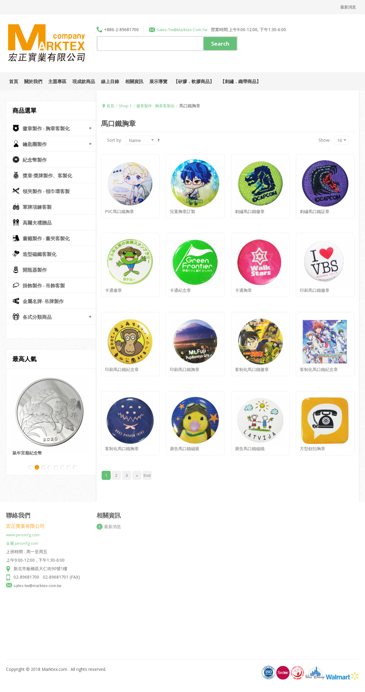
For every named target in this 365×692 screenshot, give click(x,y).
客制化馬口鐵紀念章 (319, 364)
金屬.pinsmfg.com (23, 538)
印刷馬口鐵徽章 (314, 285)
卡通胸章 (243, 285)
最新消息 (347, 7)
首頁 (110, 105)
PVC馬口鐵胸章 (119, 211)
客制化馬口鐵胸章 (122, 444)
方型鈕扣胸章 (312, 444)
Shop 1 (126, 105)
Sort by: (114, 140)
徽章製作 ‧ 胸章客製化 (158, 105)
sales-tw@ (167, 29)
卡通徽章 (113, 285)
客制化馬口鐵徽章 (252, 364)
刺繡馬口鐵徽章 (250, 211)
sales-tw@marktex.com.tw (39, 581)
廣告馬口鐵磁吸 (184, 444)
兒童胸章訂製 (182, 211)
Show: (324, 140)
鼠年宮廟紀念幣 (27, 452)
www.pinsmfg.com (24, 530)
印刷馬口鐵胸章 (184, 364)
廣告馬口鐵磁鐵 (250, 444)
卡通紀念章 (180, 285)
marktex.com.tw (194, 29)
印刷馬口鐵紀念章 (122, 364)
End (147, 475)
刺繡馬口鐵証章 (314, 211)
